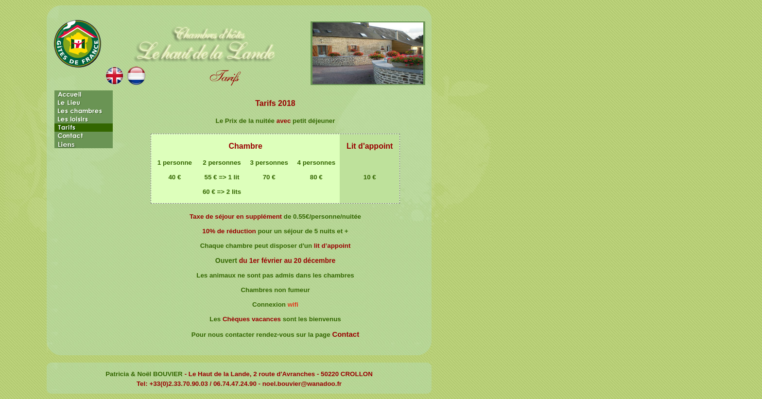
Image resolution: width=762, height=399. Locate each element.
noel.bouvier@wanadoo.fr (302, 383)
